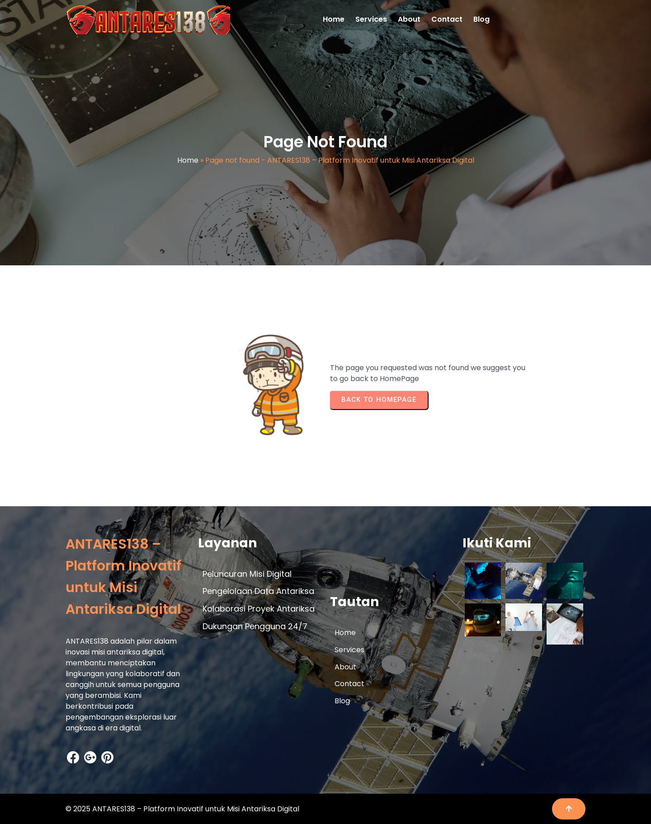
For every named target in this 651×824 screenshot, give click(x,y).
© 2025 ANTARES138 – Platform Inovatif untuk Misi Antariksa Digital (182, 809)
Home (187, 160)
